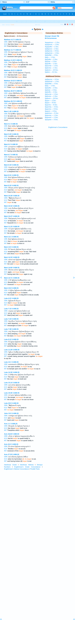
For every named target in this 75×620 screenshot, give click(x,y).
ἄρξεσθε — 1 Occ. (51, 63)
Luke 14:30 (8, 372)
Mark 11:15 (8, 226)
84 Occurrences (51, 38)
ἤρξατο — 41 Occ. (51, 72)
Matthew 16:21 (9, 70)
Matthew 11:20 (9, 60)
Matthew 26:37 (9, 91)
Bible (3, 24)
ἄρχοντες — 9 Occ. (51, 109)
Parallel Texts (35, 469)
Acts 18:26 (8, 434)
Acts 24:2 (7, 444)
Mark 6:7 (7, 154)
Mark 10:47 (8, 216)
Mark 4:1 (7, 124)
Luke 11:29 (8, 350)
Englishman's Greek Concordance (27, 467)
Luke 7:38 (7, 329)
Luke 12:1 (7, 362)
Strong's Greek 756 (52, 36)
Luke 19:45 (8, 393)
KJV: (5, 44)
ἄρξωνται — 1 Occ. (51, 66)
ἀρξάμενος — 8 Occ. (52, 51)
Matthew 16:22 (9, 81)
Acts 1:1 (7, 424)
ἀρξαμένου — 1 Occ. (52, 53)
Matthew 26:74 (9, 101)
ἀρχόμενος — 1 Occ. (52, 44)
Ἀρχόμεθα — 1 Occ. (52, 47)
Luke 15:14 (8, 382)
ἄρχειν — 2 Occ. (50, 100)
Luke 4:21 (7, 298)
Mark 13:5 (7, 247)
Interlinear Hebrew (27, 465)
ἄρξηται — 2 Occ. (51, 61)
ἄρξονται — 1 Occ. (51, 68)
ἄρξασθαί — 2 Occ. (51, 55)
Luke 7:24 (7, 319)
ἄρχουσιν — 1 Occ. (51, 117)
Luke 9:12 (7, 339)
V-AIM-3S (17, 39)
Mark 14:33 (8, 257)
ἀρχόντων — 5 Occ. (52, 113)
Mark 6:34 (7, 165)
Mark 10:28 (8, 196)
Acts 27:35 (8, 454)
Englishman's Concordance (57, 127)
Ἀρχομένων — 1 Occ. (52, 42)
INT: (5, 46)
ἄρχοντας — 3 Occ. (51, 107)
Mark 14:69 (8, 267)
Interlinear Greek (10, 465)
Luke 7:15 (7, 309)
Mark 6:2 (7, 144)
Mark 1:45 (7, 111)
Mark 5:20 (7, 134)
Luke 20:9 (7, 403)
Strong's (8, 24)
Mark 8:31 (7, 175)
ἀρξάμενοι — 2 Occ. (52, 49)
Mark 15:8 (7, 288)
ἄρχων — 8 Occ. (51, 102)
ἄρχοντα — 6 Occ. (51, 105)
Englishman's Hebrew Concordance (16, 469)
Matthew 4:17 (9, 39)
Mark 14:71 (8, 278)
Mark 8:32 (7, 185)
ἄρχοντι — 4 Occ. (51, 111)
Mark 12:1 (7, 237)
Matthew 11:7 (9, 50)
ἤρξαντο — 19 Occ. (51, 70)
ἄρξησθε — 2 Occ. (51, 59)
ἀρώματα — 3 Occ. (51, 119)
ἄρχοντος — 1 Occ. (51, 115)
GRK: (6, 42)
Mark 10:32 (8, 206)
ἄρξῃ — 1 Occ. (50, 57)
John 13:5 (7, 413)
